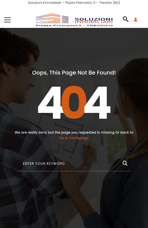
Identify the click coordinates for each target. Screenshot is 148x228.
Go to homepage (74, 138)
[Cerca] (124, 162)
